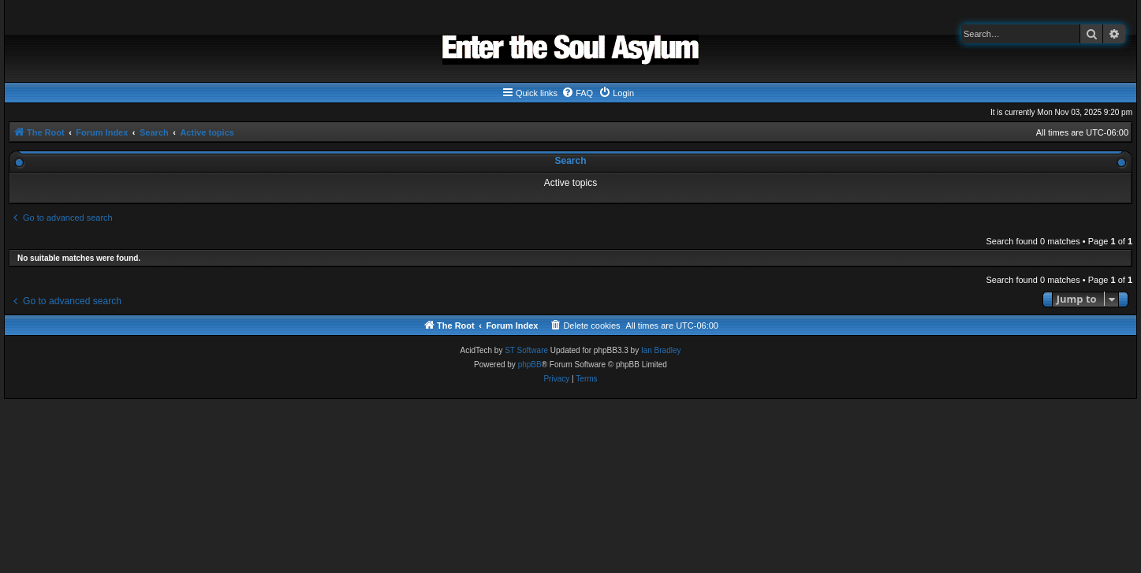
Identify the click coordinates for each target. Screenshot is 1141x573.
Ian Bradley (661, 350)
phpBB (530, 364)
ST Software (526, 350)
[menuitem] (577, 93)
